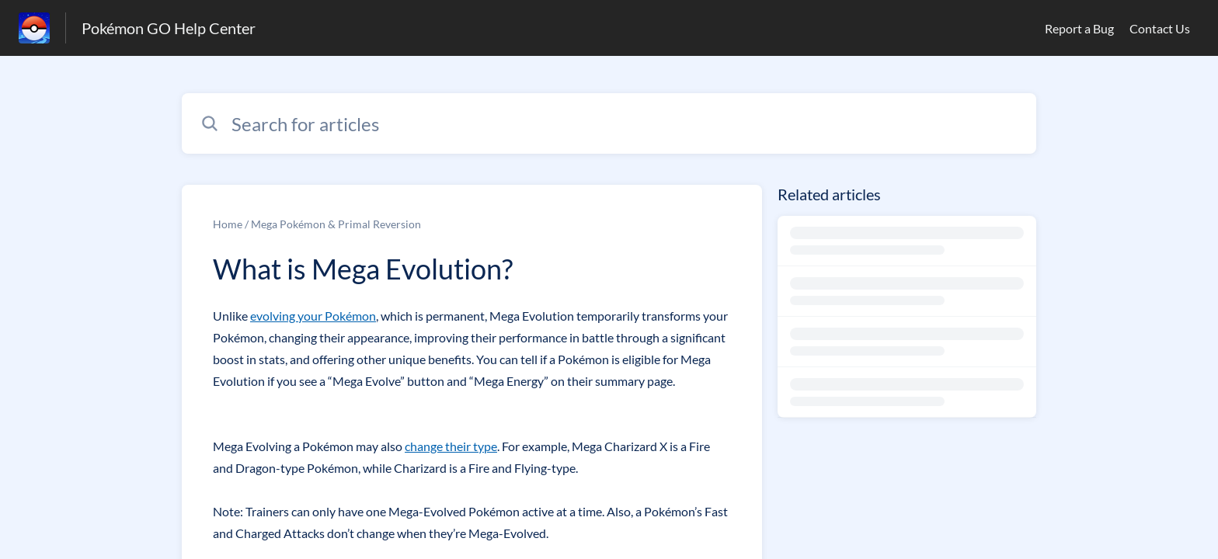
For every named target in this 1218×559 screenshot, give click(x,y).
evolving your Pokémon (313, 315)
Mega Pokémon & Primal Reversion (336, 224)
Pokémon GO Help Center (169, 28)
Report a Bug (1079, 28)
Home (227, 224)
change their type (451, 446)
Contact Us (1159, 28)
